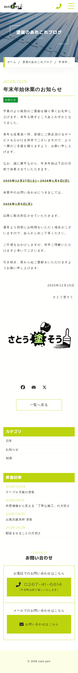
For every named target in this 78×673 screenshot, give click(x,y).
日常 (9, 440)
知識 (9, 458)
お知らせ (10, 99)
